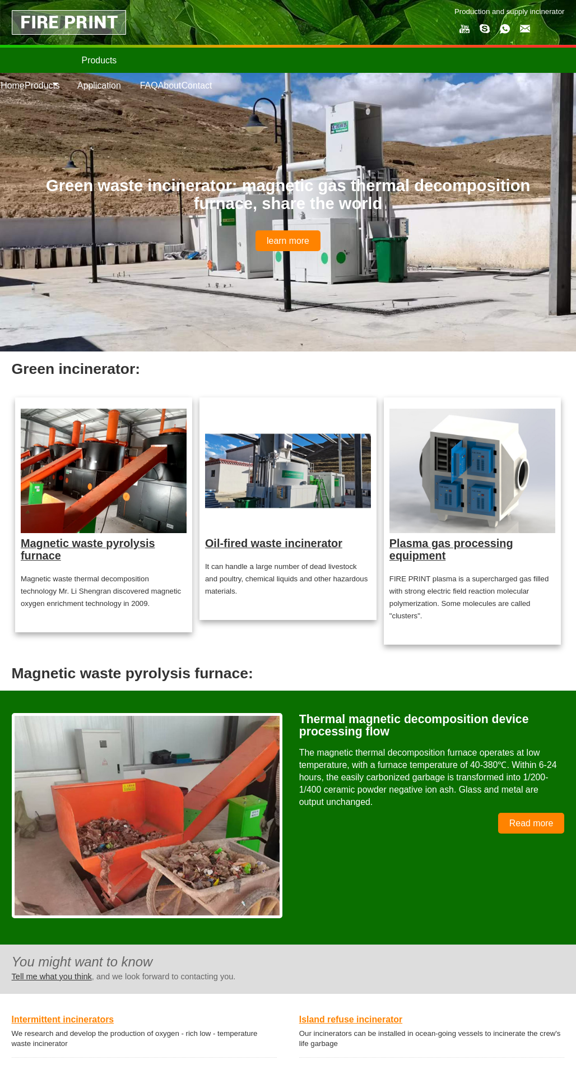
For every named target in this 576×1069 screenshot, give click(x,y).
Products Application (99, 72)
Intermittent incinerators (63, 1019)
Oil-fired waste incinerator (273, 543)
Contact (197, 85)
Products (42, 85)
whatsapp (505, 28)
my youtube (464, 28)
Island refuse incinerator (350, 1019)
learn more (288, 241)
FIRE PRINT (69, 22)
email (525, 28)
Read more (531, 823)
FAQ (149, 85)
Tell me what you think (52, 976)
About (170, 85)
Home (12, 85)
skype (485, 28)
